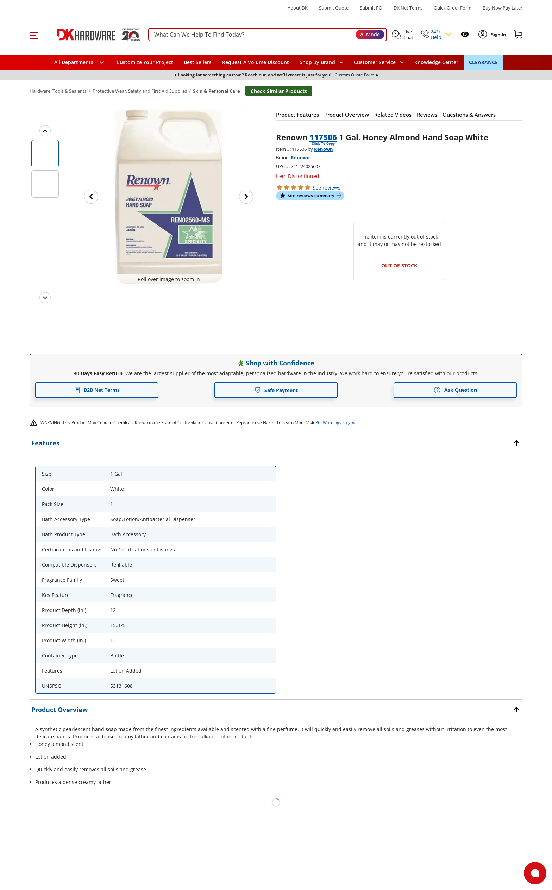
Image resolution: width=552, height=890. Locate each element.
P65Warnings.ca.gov (335, 423)
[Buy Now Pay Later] (502, 8)
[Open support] (535, 873)
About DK (298, 8)
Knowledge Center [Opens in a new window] (436, 62)
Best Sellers (198, 62)
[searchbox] (267, 35)
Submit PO (371, 8)
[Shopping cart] (518, 34)
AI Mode (370, 34)
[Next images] (45, 297)
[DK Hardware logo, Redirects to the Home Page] (90, 34)
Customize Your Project (145, 62)
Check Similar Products (279, 91)
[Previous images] (45, 130)
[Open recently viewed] (464, 34)
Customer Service (375, 62)
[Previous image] (91, 197)
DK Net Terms (408, 8)
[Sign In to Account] (498, 34)
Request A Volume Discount (255, 62)
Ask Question (455, 390)
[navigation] (379, 62)
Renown (323, 149)
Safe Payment (276, 390)
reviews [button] (326, 187)
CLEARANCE (483, 62)
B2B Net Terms (97, 390)
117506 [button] (323, 137)
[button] (34, 34)
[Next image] (246, 197)
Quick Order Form (452, 8)
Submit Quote (334, 8)
